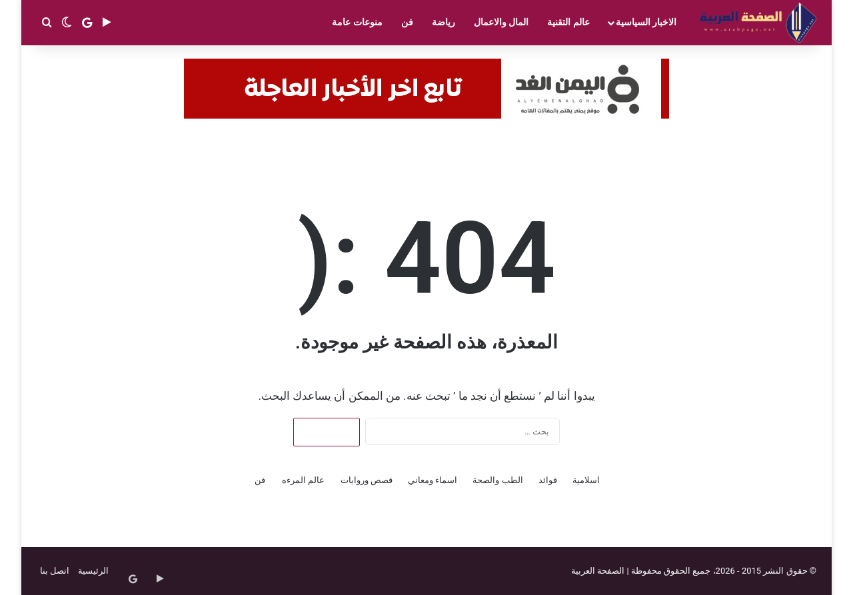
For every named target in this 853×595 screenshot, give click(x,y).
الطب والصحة (497, 480)
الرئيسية (93, 571)
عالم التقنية (568, 22)
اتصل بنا (54, 571)
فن (407, 22)
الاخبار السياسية (646, 22)
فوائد (547, 480)
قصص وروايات (367, 480)
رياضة (443, 22)
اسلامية (586, 480)
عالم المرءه (303, 480)
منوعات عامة (357, 22)
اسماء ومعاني (432, 480)
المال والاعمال (501, 22)
